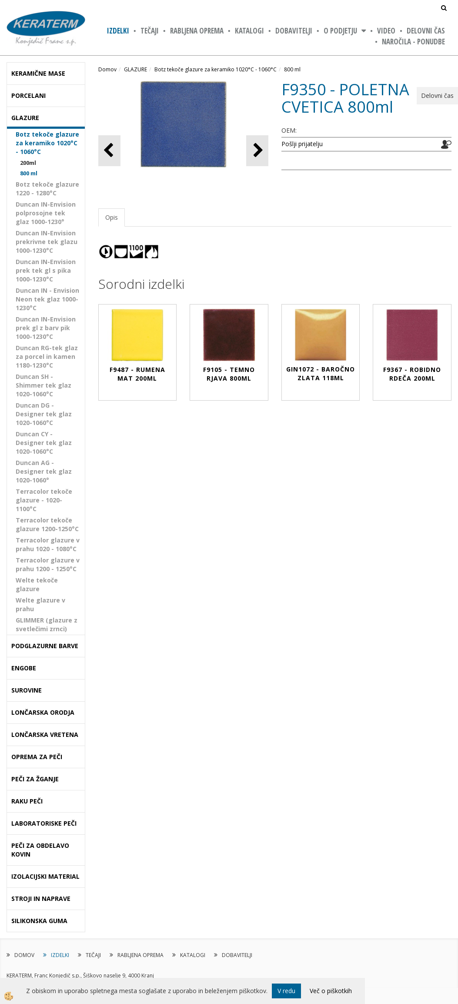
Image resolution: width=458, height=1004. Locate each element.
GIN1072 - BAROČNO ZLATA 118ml (320, 373)
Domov (107, 69)
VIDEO (386, 31)
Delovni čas (426, 31)
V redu (286, 991)
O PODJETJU (340, 31)
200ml (28, 163)
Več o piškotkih (331, 991)
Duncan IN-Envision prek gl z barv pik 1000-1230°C (46, 328)
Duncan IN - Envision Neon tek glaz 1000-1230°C (47, 299)
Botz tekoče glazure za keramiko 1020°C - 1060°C (47, 143)
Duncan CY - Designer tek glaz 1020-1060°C (44, 442)
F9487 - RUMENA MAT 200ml (137, 373)
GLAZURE (135, 69)
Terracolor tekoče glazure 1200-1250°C (47, 524)
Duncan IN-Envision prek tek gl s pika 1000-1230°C (46, 270)
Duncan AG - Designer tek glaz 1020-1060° (44, 471)
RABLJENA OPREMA (197, 31)
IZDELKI (118, 31)
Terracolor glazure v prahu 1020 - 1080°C (48, 544)
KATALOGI (249, 31)
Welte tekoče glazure (37, 584)
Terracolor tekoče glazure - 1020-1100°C (44, 500)
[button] (257, 150)
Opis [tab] (111, 217)
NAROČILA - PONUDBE (413, 42)
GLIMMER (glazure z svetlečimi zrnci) (46, 624)
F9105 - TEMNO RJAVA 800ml (229, 373)
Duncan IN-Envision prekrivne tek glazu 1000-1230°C (46, 241)
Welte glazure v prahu (40, 604)
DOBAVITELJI (293, 31)
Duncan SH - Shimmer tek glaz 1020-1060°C (43, 385)
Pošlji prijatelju (302, 144)
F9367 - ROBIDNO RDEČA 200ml (412, 373)
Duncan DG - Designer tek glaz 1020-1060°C (44, 414)
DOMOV (24, 955)
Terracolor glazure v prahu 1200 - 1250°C (48, 564)
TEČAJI (149, 31)
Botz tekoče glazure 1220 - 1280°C (47, 188)
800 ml (28, 173)
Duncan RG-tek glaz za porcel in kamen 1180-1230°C (47, 356)
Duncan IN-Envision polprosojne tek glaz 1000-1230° (46, 213)
